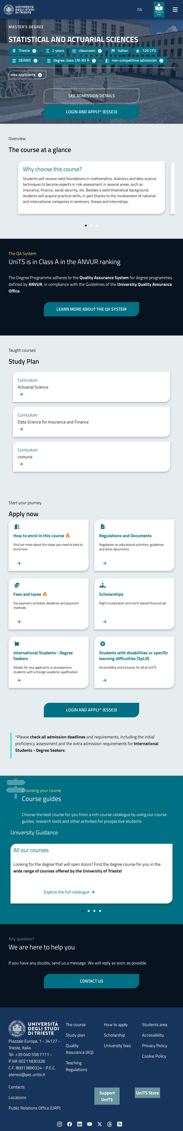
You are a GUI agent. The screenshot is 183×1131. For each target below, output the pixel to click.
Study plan (75, 1035)
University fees (117, 1045)
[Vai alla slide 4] (100, 911)
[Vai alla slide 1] (86, 226)
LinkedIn (79, 1124)
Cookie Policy (154, 1056)
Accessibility (153, 1035)
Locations (17, 1097)
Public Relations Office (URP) (35, 1108)
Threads (110, 1124)
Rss (120, 1124)
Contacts (17, 1087)
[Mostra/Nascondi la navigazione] (175, 9)
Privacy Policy (154, 1045)
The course (76, 1024)
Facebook (69, 1124)
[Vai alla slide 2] (91, 226)
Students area (154, 1024)
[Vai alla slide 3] (97, 226)
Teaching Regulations (76, 1066)
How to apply (116, 1024)
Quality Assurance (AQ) (79, 1048)
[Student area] (158, 9)
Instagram (59, 1124)
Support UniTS (107, 1096)
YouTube (89, 1124)
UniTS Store (147, 1092)
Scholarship (114, 1035)
